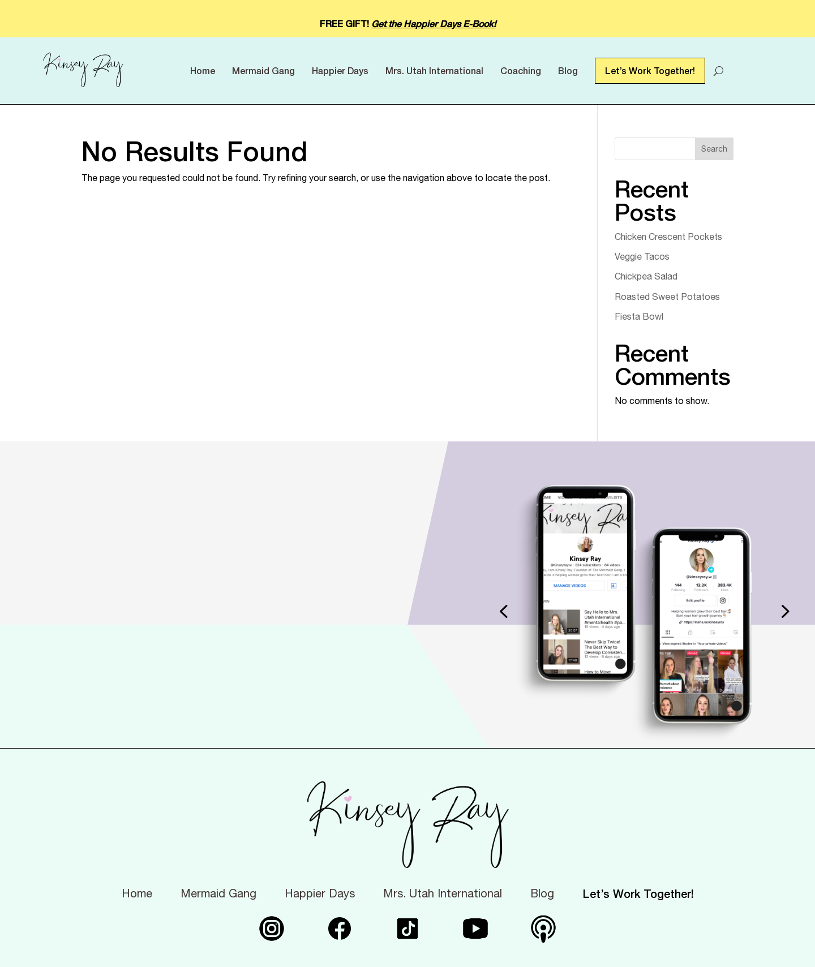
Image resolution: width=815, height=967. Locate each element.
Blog (568, 70)
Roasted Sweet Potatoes (667, 296)
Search (714, 148)
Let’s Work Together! (650, 70)
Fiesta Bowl (639, 316)
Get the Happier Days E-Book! (433, 23)
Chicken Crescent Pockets (668, 236)
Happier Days (340, 70)
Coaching (520, 70)
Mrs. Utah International (434, 70)
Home (202, 70)
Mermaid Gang (263, 70)
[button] (503, 611)
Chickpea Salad (646, 276)
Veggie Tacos (642, 256)
